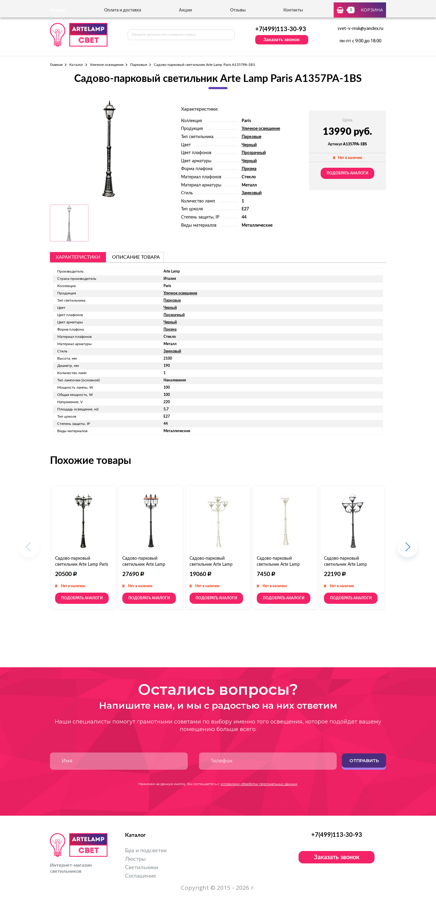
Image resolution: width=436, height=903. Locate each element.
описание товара (136, 257)
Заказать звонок (281, 39)
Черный (249, 145)
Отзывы (238, 10)
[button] (407, 550)
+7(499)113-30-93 (280, 29)
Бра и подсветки (146, 850)
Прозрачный (254, 153)
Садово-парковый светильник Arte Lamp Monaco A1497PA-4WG (212, 564)
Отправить (364, 760)
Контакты (293, 10)
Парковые (138, 64)
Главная (56, 64)
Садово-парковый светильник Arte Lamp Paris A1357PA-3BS (81, 564)
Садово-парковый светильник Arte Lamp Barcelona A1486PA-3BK (145, 564)
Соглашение (140, 876)
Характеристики (78, 257)
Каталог (76, 64)
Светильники (141, 867)
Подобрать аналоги (347, 173)
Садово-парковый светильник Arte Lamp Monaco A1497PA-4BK (345, 564)
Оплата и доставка (122, 10)
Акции (185, 10)
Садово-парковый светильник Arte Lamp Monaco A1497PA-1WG (279, 564)
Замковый (252, 193)
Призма (249, 169)
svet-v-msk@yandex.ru (360, 28)
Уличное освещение (107, 64)
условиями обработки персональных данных (258, 784)
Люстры (135, 859)
